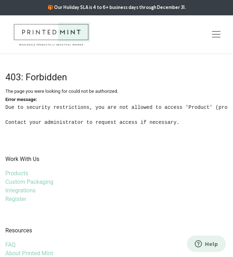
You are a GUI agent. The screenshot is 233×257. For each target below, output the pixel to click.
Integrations (20, 190)
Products (16, 173)
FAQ (10, 244)
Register (15, 199)
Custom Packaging (29, 181)
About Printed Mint (29, 253)
